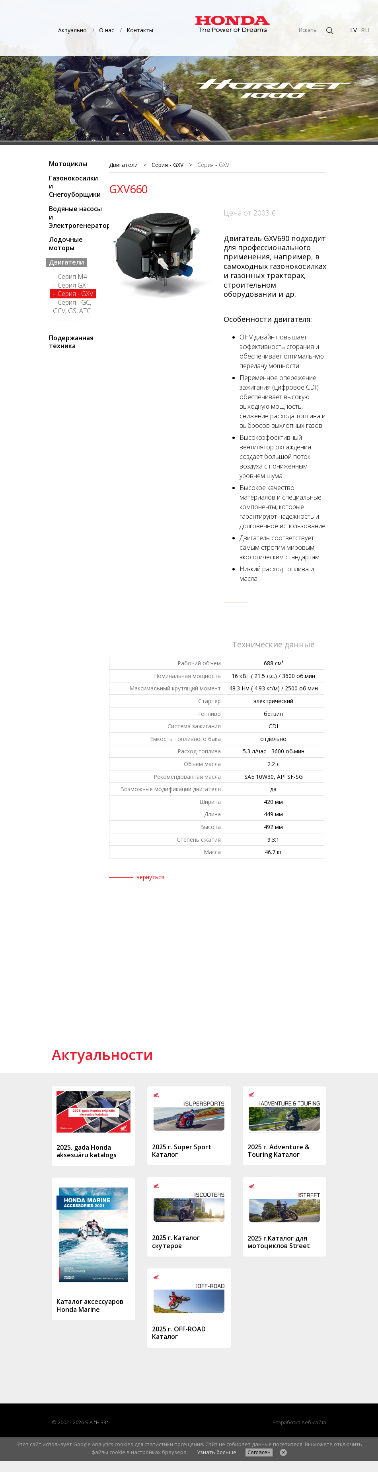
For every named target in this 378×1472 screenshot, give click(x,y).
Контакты (140, 30)
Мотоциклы (68, 163)
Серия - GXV (75, 293)
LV (353, 30)
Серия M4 (72, 276)
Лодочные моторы (66, 243)
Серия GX (72, 285)
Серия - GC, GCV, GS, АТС (72, 306)
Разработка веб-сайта (299, 1422)
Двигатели (66, 262)
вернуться (150, 877)
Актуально (72, 30)
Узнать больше (216, 1452)
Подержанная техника (71, 342)
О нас (106, 30)
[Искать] (286, 30)
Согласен (259, 1452)
